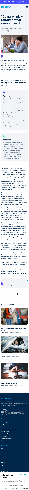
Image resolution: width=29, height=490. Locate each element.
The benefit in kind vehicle (10, 357)
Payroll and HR (4, 28)
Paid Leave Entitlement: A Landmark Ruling (14, 329)
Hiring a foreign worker (9, 383)
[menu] (27, 7)
